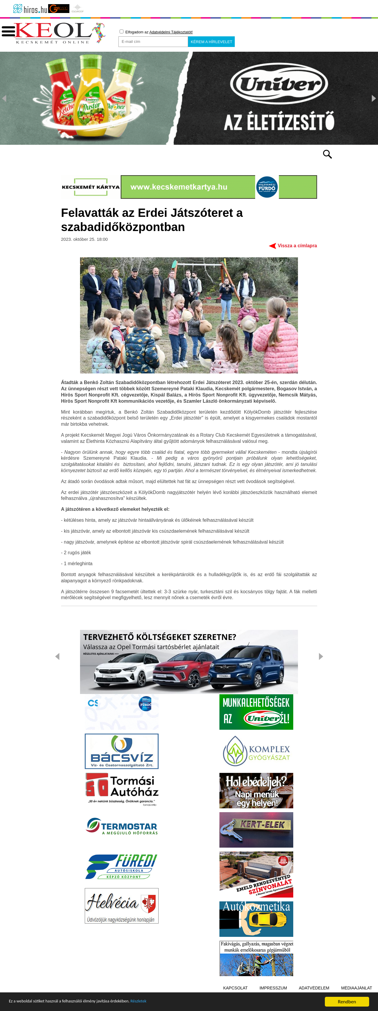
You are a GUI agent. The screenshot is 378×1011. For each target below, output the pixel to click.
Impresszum (273, 988)
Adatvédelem (314, 988)
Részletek (163, 1003)
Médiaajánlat (356, 988)
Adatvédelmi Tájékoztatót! (171, 32)
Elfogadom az (156, 32)
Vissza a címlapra (297, 245)
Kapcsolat (235, 988)
